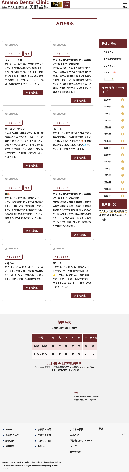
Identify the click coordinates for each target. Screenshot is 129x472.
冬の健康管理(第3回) (113, 59)
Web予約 (74, 435)
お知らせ (42, 446)
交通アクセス (44, 435)
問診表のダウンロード (81, 440)
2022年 (107, 129)
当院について (12, 435)
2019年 (107, 150)
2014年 (107, 184)
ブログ (73, 446)
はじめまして (110, 68)
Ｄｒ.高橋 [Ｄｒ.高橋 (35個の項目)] (115, 224)
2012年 (107, 198)
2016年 (107, 171)
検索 (101, 428)
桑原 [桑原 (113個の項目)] (117, 219)
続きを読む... (33, 92)
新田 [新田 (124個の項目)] (111, 219)
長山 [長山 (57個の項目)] (105, 224)
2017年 (107, 164)
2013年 (107, 191)
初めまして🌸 (111, 74)
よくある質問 (76, 429)
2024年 (107, 116)
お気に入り (109, 52)
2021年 (107, 136)
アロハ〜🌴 (109, 81)
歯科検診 (9, 446)
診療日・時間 (44, 429)
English (56, 2)
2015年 (107, 177)
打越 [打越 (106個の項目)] (105, 219)
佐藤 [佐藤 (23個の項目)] (120, 213)
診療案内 (9, 440)
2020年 (107, 143)
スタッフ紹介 (44, 440)
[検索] (123, 433)
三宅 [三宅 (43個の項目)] (114, 213)
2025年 (107, 109)
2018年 (107, 157)
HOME (8, 429)
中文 (56, 6)
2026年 (107, 102)
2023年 (107, 122)
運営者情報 (75, 451)
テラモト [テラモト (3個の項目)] (105, 213)
